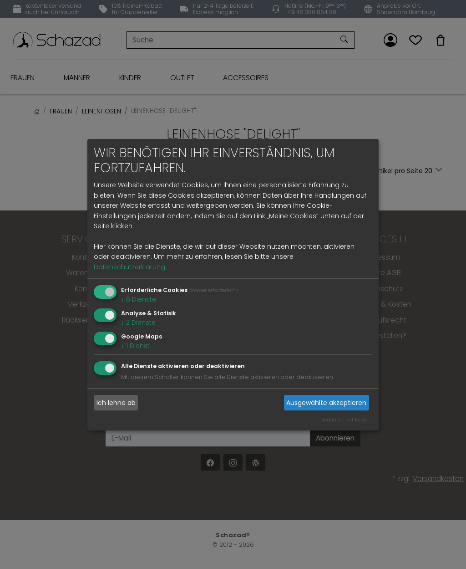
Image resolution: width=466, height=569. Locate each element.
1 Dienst (135, 345)
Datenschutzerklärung (129, 267)
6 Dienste (138, 299)
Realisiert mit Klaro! (345, 419)
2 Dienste (138, 322)
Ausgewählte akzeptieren (326, 402)
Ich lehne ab (116, 402)
